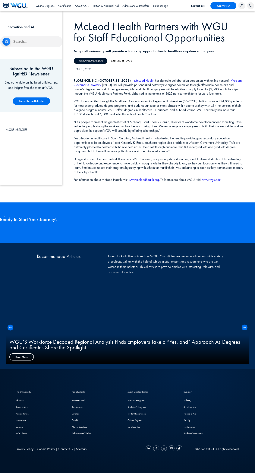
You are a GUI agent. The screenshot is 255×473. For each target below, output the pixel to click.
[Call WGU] (250, 5)
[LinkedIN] (149, 448)
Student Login (160, 6)
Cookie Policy (46, 449)
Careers (19, 426)
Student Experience (136, 413)
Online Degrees (134, 420)
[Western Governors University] (15, 5)
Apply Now (223, 5)
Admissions (77, 407)
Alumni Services (79, 426)
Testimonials (189, 426)
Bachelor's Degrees (136, 407)
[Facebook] (156, 448)
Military (187, 400)
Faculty (187, 420)
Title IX (75, 420)
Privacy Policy (24, 449)
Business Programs (136, 400)
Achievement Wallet (81, 433)
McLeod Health (144, 80)
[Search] (31, 41)
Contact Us (65, 449)
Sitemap (81, 449)
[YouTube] (171, 448)
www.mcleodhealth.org (144, 179)
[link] (160, 5)
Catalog (76, 413)
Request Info (198, 5)
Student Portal (78, 400)
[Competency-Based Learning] (31, 101)
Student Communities (193, 433)
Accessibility (22, 407)
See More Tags (121, 61)
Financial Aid (190, 413)
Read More (21, 357)
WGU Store (21, 433)
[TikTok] (178, 448)
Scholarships (133, 426)
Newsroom (21, 420)
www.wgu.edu (211, 179)
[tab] (45, 5)
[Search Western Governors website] (241, 5)
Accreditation (22, 413)
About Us (20, 400)
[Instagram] (164, 448)
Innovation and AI (90, 60)
